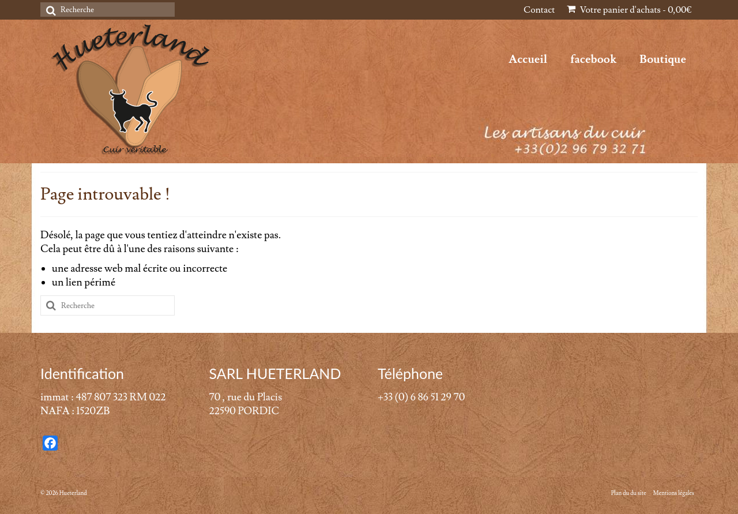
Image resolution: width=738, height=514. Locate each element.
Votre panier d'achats (629, 10)
